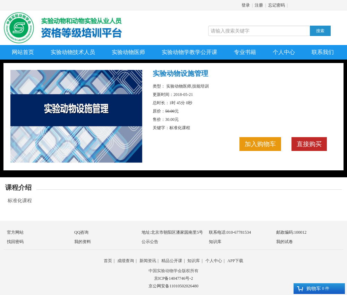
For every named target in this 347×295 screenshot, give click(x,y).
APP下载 (235, 260)
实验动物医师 (128, 52)
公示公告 (150, 241)
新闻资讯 (147, 260)
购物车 (309, 288)
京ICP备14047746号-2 (173, 278)
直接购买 (309, 144)
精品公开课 (171, 260)
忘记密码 (276, 5)
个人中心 (284, 52)
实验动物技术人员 (73, 52)
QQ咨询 (81, 232)
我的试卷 (284, 241)
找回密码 (15, 241)
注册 (259, 5)
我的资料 (82, 241)
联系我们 (323, 52)
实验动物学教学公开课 (189, 52)
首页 (108, 260)
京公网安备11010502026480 (173, 286)
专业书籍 (245, 52)
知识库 (215, 241)
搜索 (320, 30)
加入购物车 (260, 144)
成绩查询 (125, 260)
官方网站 (15, 232)
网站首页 (23, 52)
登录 (246, 5)
